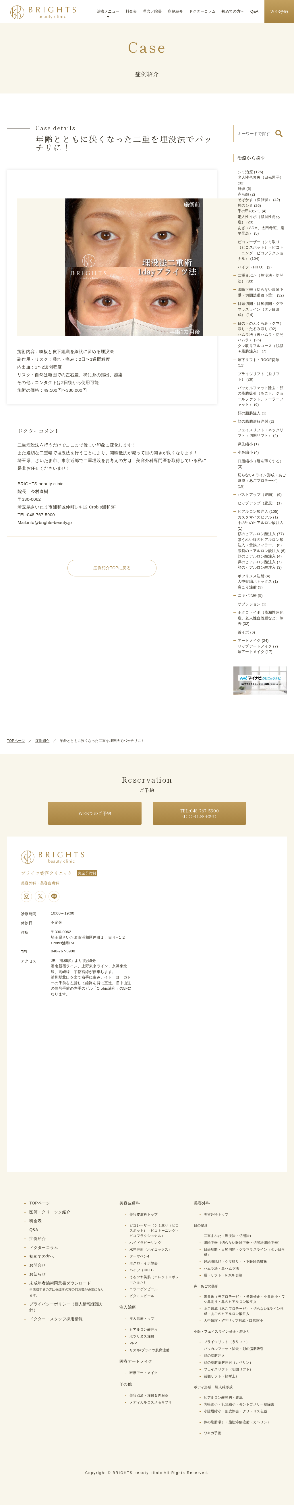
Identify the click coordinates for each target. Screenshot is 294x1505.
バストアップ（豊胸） (257, 494)
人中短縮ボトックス (255, 581)
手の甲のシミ (249, 211)
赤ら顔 (243, 194)
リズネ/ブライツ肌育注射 (149, 1350)
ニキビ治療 (247, 595)
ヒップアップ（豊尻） (257, 503)
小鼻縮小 (245, 452)
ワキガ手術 (213, 1433)
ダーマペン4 (139, 1256)
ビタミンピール (141, 1296)
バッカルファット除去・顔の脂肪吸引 (234, 1349)
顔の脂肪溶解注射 (253, 421)
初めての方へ (232, 11)
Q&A (254, 11)
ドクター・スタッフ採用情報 (56, 1319)
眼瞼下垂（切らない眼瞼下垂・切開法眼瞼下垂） (243, 1243)
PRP (133, 1343)
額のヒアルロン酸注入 (257, 534)
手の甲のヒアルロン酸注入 (261, 522)
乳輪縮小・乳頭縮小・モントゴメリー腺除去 (239, 1404)
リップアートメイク (255, 646)
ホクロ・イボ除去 (143, 1263)
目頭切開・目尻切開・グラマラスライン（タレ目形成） (261, 309)
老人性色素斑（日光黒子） (261, 177)
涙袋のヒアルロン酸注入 (259, 551)
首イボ (243, 632)
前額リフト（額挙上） (221, 1376)
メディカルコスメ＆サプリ (150, 1402)
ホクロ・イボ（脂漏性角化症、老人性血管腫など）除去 (261, 618)
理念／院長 (152, 11)
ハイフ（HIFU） (252, 267)
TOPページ (16, 741)
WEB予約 (279, 11)
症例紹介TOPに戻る (112, 568)
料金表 (131, 11)
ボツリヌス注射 (251, 576)
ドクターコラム (202, 11)
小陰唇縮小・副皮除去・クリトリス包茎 (235, 1411)
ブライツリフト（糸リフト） (227, 1342)
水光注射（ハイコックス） (150, 1249)
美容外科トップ (216, 1214)
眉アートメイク (251, 652)
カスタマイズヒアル (255, 517)
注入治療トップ (141, 1319)
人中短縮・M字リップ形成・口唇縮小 (233, 1321)
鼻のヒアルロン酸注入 (257, 562)
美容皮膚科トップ (143, 1214)
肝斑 (241, 188)
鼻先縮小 (245, 444)
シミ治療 (245, 172)
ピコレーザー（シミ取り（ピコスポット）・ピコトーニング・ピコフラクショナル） (154, 1230)
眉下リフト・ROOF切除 (258, 360)
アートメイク (249, 640)
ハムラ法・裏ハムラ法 (221, 1268)
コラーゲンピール (143, 1289)
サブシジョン (249, 604)
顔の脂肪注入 (249, 413)
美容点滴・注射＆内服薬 (148, 1395)
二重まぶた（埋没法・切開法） (228, 1236)
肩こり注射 (247, 587)
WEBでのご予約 (94, 813)
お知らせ (37, 1274)
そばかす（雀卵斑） (255, 200)
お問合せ (37, 1265)
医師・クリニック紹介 (49, 1212)
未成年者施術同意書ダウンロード (66, 1289)
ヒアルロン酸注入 (253, 511)
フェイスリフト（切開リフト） (228, 1369)
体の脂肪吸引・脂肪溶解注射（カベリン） (237, 1422)
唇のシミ (245, 205)
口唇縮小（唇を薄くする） (261, 461)
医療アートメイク (143, 1373)
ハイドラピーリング (145, 1243)
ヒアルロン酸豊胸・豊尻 (223, 1397)
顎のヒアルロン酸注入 (257, 567)
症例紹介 (175, 11)
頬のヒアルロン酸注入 (257, 556)
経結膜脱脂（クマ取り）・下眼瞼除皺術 (235, 1262)
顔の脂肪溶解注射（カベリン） (228, 1362)
